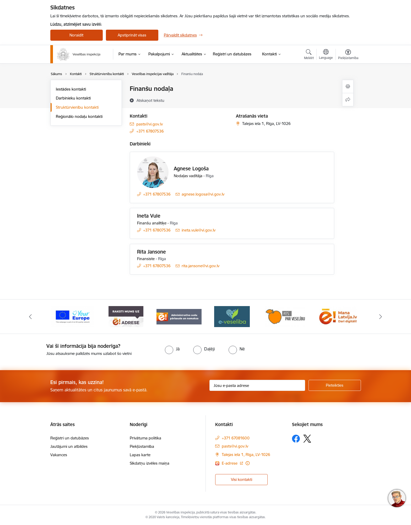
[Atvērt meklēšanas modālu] (308, 55)
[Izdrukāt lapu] (347, 86)
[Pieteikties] (335, 385)
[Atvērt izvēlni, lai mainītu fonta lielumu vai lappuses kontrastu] (348, 55)
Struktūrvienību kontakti (77, 107)
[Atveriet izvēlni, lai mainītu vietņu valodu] (326, 55)
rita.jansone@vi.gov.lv (200, 265)
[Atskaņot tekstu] (150, 100)
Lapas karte (140, 454)
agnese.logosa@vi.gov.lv (203, 194)
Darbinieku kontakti (73, 98)
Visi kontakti (241, 479)
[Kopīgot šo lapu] (347, 99)
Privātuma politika (145, 437)
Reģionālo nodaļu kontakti (79, 116)
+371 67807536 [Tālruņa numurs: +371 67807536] (150, 131)
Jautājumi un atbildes (69, 446)
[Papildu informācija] (248, 463)
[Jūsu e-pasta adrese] (257, 385)
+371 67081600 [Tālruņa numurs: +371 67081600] (236, 437)
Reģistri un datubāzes (69, 437)
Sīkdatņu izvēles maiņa (149, 463)
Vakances (58, 454)
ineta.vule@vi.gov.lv (198, 230)
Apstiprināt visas (132, 35)
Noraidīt (76, 35)
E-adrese (230, 463)
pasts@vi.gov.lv (149, 124)
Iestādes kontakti (71, 89)
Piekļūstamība (142, 446)
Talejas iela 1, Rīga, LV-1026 (246, 454)
